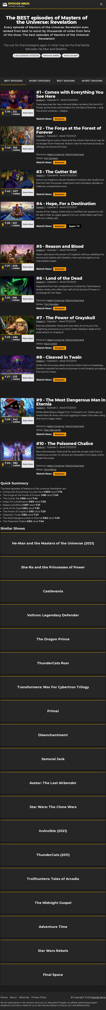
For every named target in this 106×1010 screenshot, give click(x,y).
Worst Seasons (92, 81)
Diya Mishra (50, 469)
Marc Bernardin (52, 430)
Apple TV (74, 226)
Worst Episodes (39, 81)
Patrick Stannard (74, 154)
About (13, 997)
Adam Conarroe (55, 154)
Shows (4, 997)
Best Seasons (66, 81)
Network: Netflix (51, 55)
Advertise (24, 997)
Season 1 (40, 100)
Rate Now (28, 113)
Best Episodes (13, 81)
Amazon (59, 119)
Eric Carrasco (51, 158)
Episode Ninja (98, 997)
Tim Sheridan (51, 304)
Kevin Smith (50, 343)
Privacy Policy (38, 997)
